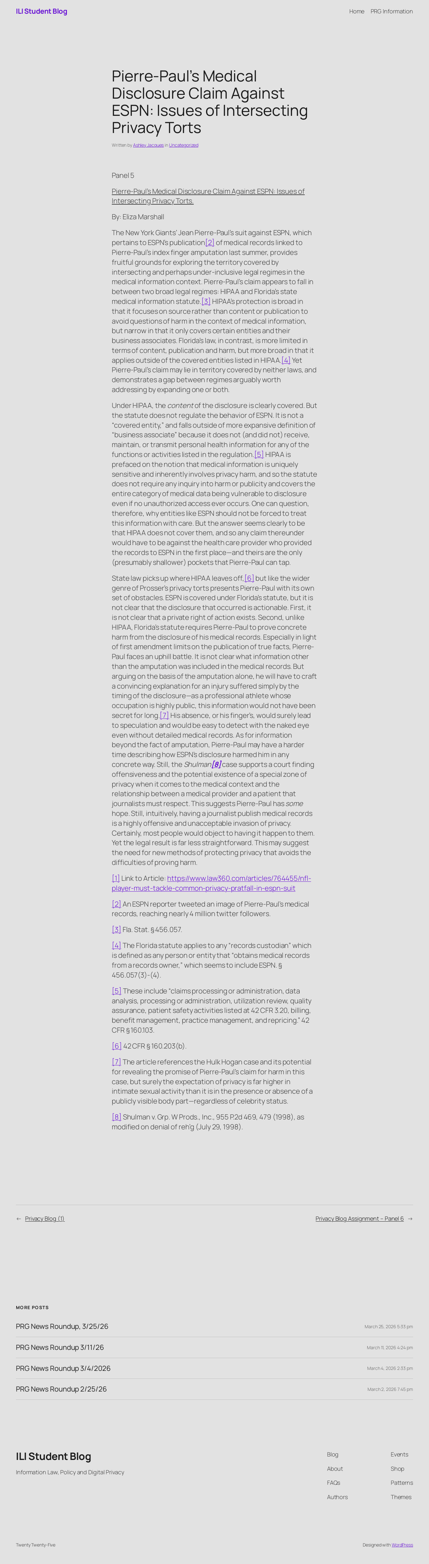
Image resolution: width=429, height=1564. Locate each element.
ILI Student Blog (41, 11)
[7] (164, 715)
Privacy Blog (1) (45, 1218)
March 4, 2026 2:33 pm (390, 1368)
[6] (249, 578)
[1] (116, 878)
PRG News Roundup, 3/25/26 (62, 1326)
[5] (259, 454)
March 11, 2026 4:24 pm (390, 1347)
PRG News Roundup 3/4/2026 (63, 1368)
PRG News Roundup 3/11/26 (60, 1347)
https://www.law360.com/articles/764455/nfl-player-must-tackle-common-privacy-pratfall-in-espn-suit (211, 883)
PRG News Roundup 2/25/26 (61, 1389)
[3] (206, 301)
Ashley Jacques (148, 145)
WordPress (402, 1545)
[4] (286, 360)
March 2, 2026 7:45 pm (390, 1389)
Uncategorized (183, 145)
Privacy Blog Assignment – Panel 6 (360, 1218)
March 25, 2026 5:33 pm (389, 1326)
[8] (117, 1117)
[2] (210, 242)
